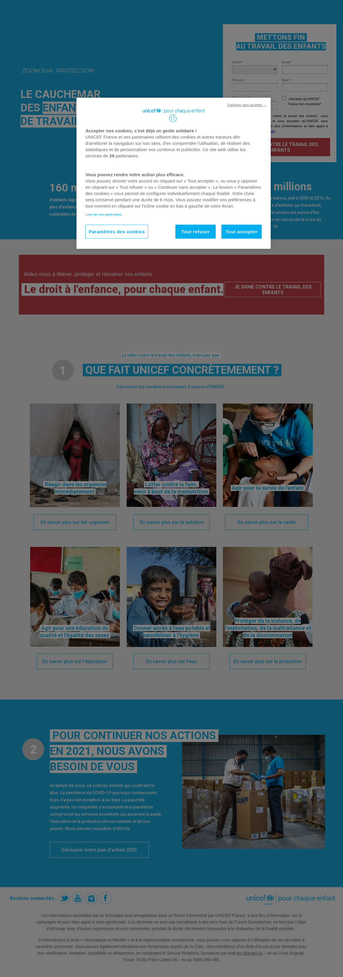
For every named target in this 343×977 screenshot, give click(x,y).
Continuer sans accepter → (246, 105)
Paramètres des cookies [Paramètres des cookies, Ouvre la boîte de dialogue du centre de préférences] (117, 231)
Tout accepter (242, 231)
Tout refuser (195, 231)
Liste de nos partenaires (103, 214)
